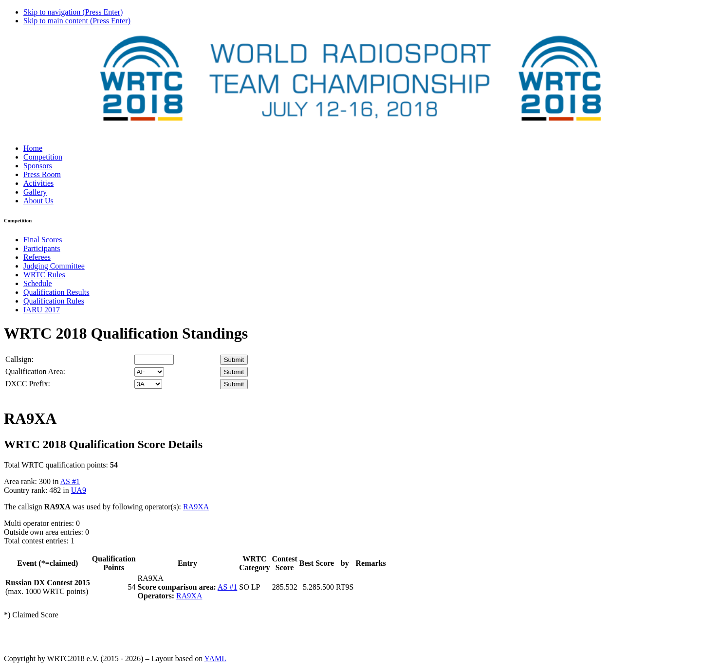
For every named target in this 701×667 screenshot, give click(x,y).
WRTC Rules (44, 274)
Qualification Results (56, 292)
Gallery (35, 192)
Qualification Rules (53, 301)
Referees (37, 257)
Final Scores (42, 239)
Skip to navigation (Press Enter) (73, 12)
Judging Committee (54, 266)
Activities (38, 183)
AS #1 (70, 481)
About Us (38, 201)
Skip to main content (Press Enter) (76, 21)
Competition (42, 157)
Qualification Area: (35, 371)
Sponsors (37, 166)
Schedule (37, 283)
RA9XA (196, 507)
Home (32, 148)
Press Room (42, 174)
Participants (41, 248)
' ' (149, 372)
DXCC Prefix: (27, 383)
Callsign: (19, 359)
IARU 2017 (41, 310)
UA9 (78, 490)
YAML (215, 658)
